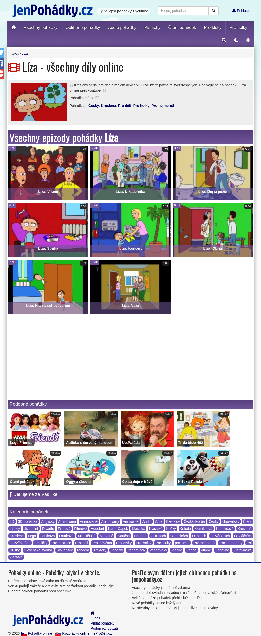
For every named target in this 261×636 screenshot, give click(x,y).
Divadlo (48, 529)
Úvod (15, 53)
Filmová (64, 529)
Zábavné (222, 550)
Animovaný (110, 521)
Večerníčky (158, 550)
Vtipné (206, 550)
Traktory (99, 550)
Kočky (171, 529)
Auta (159, 521)
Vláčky (176, 550)
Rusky (15, 550)
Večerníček (136, 550)
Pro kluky (163, 543)
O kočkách (179, 536)
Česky (93, 106)
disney (15, 529)
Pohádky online (36, 633)
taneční (83, 550)
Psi (249, 543)
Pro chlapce (61, 543)
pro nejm (182, 543)
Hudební (97, 529)
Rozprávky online (72, 633)
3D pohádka (27, 521)
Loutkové (66, 536)
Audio (146, 521)
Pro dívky (124, 543)
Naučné (140, 536)
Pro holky (141, 106)
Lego (32, 536)
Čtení (247, 521)
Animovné (131, 521)
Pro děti (124, 106)
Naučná (124, 536)
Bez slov (173, 521)
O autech (158, 536)
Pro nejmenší (162, 106)
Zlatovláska (242, 550)
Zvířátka (16, 557)
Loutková (47, 536)
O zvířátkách (20, 543)
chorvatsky (230, 521)
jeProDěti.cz (102, 633)
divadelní (31, 529)
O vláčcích (243, 536)
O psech (199, 536)
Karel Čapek (118, 529)
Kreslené (17, 536)
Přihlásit (241, 11)
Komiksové (224, 529)
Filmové (80, 529)
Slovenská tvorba (38, 550)
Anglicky (47, 521)
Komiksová (203, 529)
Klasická (138, 529)
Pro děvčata (102, 543)
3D (12, 521)
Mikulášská (86, 536)
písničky (40, 543)
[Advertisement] (130, 361)
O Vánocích (220, 536)
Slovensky (65, 550)
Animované (89, 521)
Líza (25, 53)
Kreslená (108, 106)
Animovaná (67, 521)
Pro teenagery (230, 543)
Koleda (185, 529)
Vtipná (191, 550)
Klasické (155, 529)
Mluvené (106, 536)
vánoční (117, 550)
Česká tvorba (194, 521)
